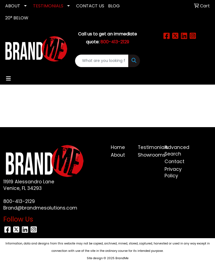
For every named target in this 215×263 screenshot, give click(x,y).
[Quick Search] (102, 61)
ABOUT (12, 6)
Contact (174, 161)
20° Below (16, 18)
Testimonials (148, 147)
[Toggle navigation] (8, 78)
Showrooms (148, 155)
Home (118, 147)
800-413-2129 (19, 201)
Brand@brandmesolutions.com (40, 208)
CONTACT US (90, 6)
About (118, 155)
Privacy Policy (173, 172)
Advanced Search (175, 150)
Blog (114, 6)
